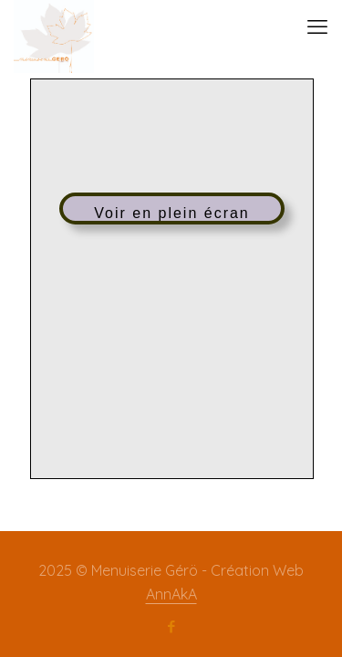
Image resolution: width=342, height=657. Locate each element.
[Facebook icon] (171, 627)
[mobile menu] (317, 27)
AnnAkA (171, 594)
